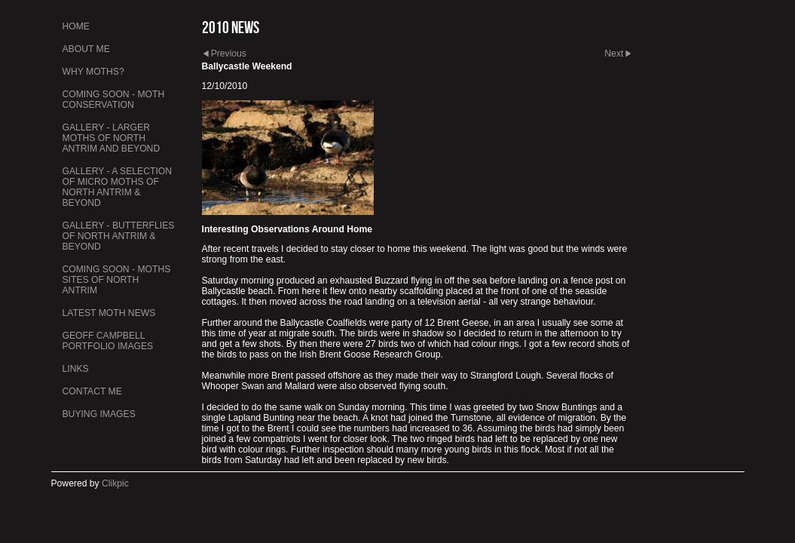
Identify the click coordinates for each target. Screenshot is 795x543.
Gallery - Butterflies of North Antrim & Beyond (119, 236)
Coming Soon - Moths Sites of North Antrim (117, 280)
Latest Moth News (109, 313)
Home (76, 26)
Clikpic (115, 483)
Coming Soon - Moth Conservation (114, 99)
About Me (86, 49)
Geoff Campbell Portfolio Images (108, 340)
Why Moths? (93, 71)
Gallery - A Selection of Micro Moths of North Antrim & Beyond (118, 187)
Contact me (92, 391)
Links (76, 369)
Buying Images (99, 414)
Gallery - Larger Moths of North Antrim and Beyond (112, 138)
